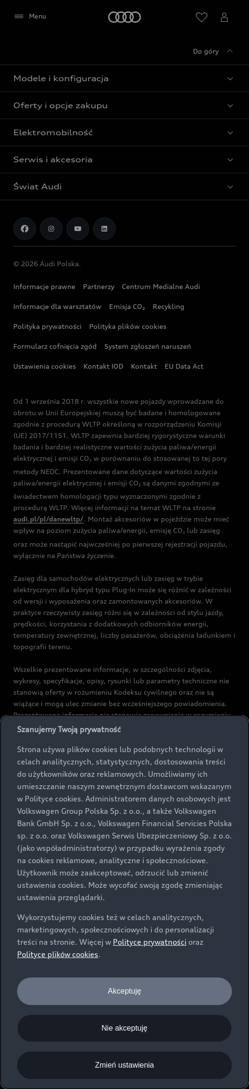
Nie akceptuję (124, 1028)
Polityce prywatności (149, 942)
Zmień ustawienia (124, 1065)
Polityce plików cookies (57, 954)
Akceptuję (124, 991)
